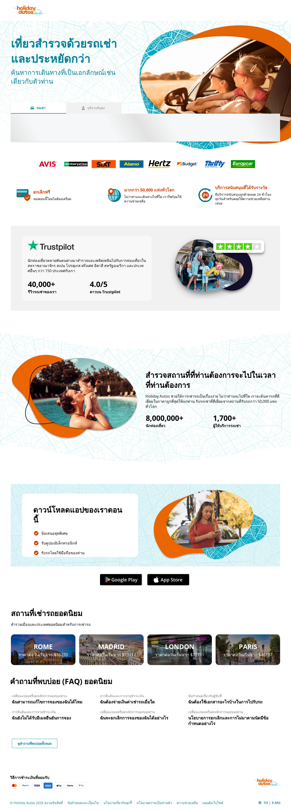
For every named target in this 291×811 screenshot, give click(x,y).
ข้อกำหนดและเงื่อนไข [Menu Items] (83, 803)
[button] (269, 803)
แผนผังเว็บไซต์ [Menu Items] (212, 803)
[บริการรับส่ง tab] (93, 108)
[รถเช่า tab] (38, 108)
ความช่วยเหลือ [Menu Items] (187, 803)
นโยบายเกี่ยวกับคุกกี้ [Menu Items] (117, 803)
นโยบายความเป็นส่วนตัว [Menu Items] (154, 803)
